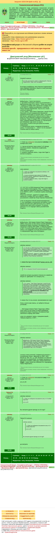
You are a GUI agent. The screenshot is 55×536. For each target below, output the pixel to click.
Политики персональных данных (12, 526)
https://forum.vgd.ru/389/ (19, 41)
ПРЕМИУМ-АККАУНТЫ (9, 516)
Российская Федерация (8, 466)
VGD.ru (7, 22)
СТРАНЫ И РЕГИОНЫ (28, 26)
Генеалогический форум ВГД (31, 5)
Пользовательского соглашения (39, 524)
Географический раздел (12, 26)
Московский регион (34, 27)
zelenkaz (9, 99)
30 (16, 68)
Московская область (8, 468)
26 (46, 65)
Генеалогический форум (8, 465)
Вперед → (7, 68)
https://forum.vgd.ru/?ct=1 (25, 39)
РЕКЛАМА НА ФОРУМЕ (27, 513)
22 (36, 65)
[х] (40, 2)
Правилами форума (34, 527)
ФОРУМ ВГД (27, 518)
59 (22, 68)
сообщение (31, 142)
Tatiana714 (9, 392)
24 (41, 65)
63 (32, 68)
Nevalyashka (29, 71)
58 (20, 68)
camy (23, 71)
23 (39, 65)
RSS (28, 529)
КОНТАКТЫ (9, 513)
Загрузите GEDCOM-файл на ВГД (26, 2)
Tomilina (36, 71)
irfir (9, 74)
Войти (34, 22)
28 (52, 65)
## (53, 74)
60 (24, 68)
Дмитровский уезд (13, 29)
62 (29, 68)
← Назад (22, 65)
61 (27, 68)
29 (13, 68)
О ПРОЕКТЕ (10, 511)
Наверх (50, 74)
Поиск (48, 22)
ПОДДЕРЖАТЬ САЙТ (27, 516)
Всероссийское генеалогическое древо (22, 530)
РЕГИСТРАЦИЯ (21, 22)
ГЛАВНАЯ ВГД (9, 518)
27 (49, 65)
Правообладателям (11, 532)
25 (44, 65)
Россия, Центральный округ (18, 27)
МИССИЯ (27, 511)
